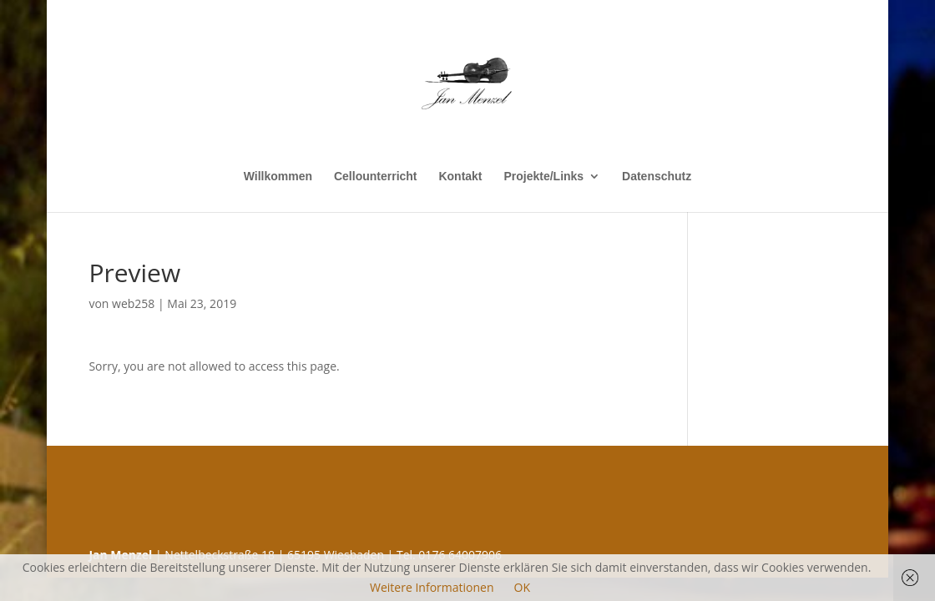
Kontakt (460, 176)
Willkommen (278, 176)
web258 (133, 303)
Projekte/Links (543, 176)
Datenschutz (656, 176)
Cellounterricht (375, 176)
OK (522, 587)
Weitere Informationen (431, 587)
